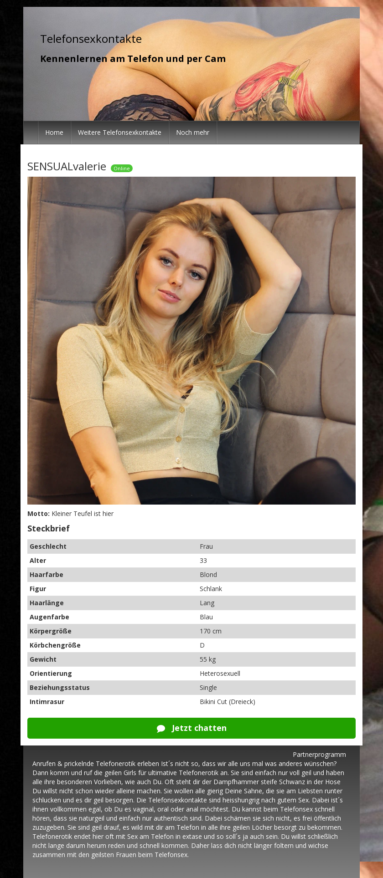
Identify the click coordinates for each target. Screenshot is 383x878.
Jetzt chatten (192, 727)
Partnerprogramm (319, 754)
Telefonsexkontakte (91, 38)
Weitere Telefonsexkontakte (119, 132)
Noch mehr (192, 132)
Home (54, 132)
